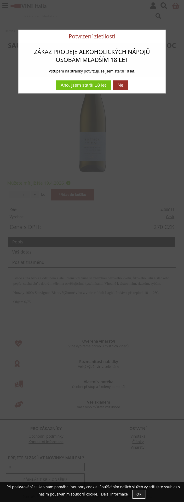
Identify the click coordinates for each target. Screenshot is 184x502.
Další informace (114, 494)
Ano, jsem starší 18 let (83, 85)
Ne (121, 85)
